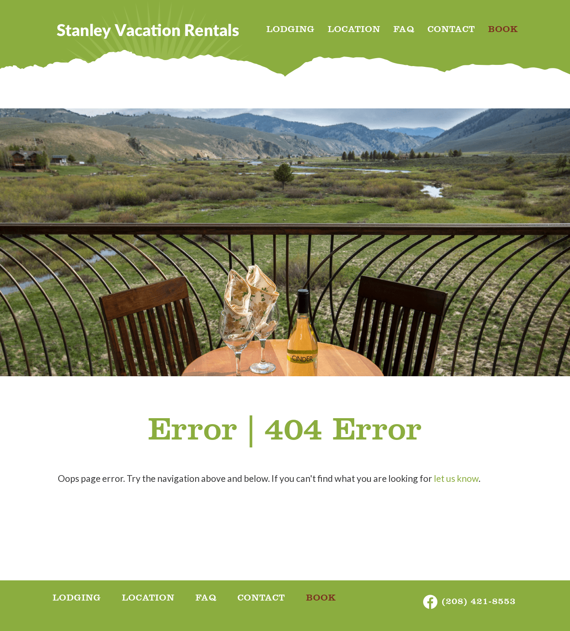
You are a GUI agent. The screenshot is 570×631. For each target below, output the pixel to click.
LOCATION (354, 30)
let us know (456, 478)
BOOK (503, 30)
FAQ (403, 30)
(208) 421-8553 (479, 602)
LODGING (290, 30)
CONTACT (451, 30)
